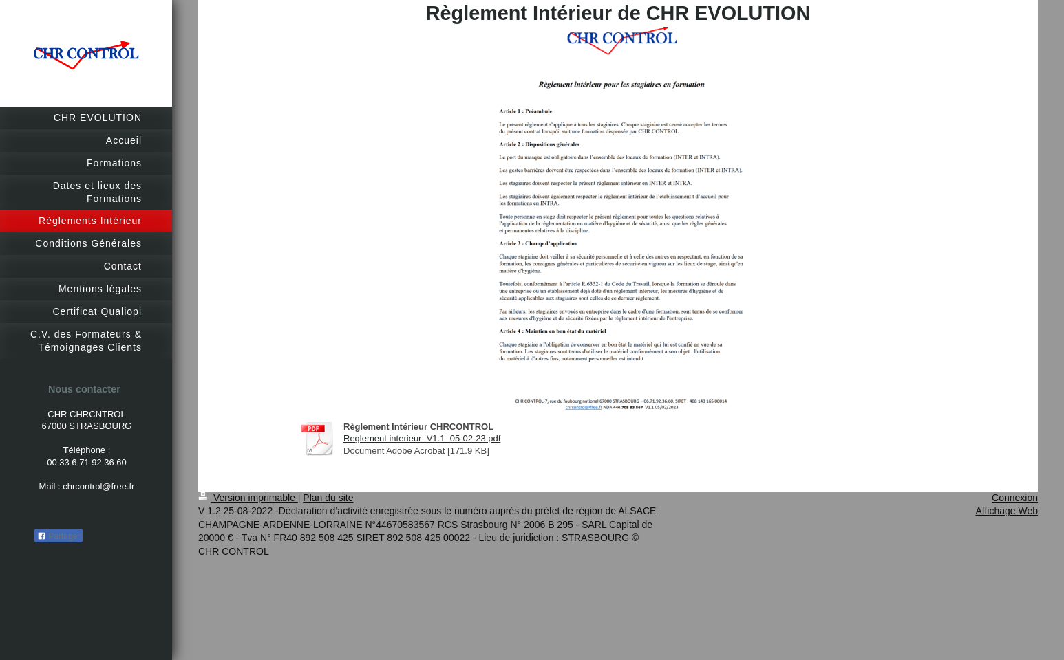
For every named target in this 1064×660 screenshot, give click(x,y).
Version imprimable (248, 497)
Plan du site (328, 497)
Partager (58, 536)
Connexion (1015, 497)
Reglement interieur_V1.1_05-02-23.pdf (421, 438)
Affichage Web (1006, 510)
